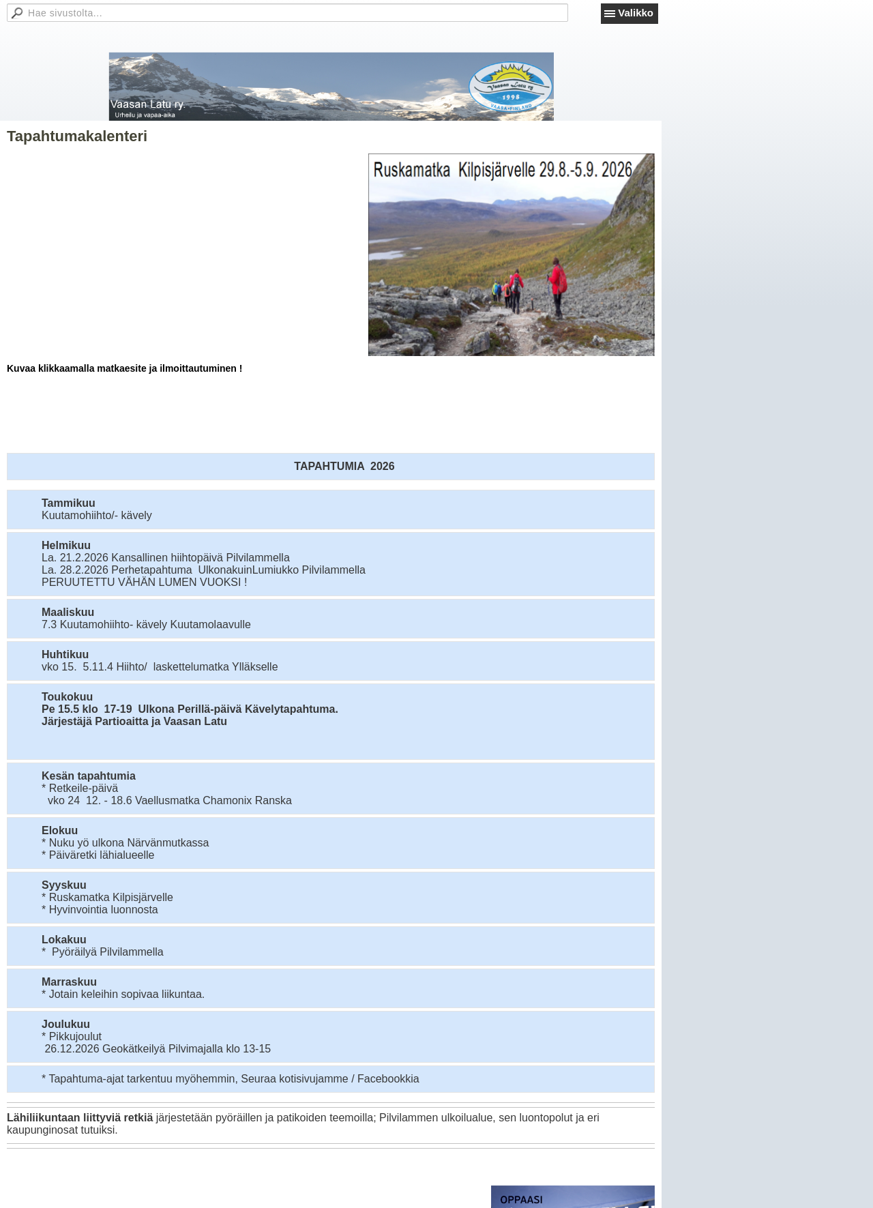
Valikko (635, 12)
